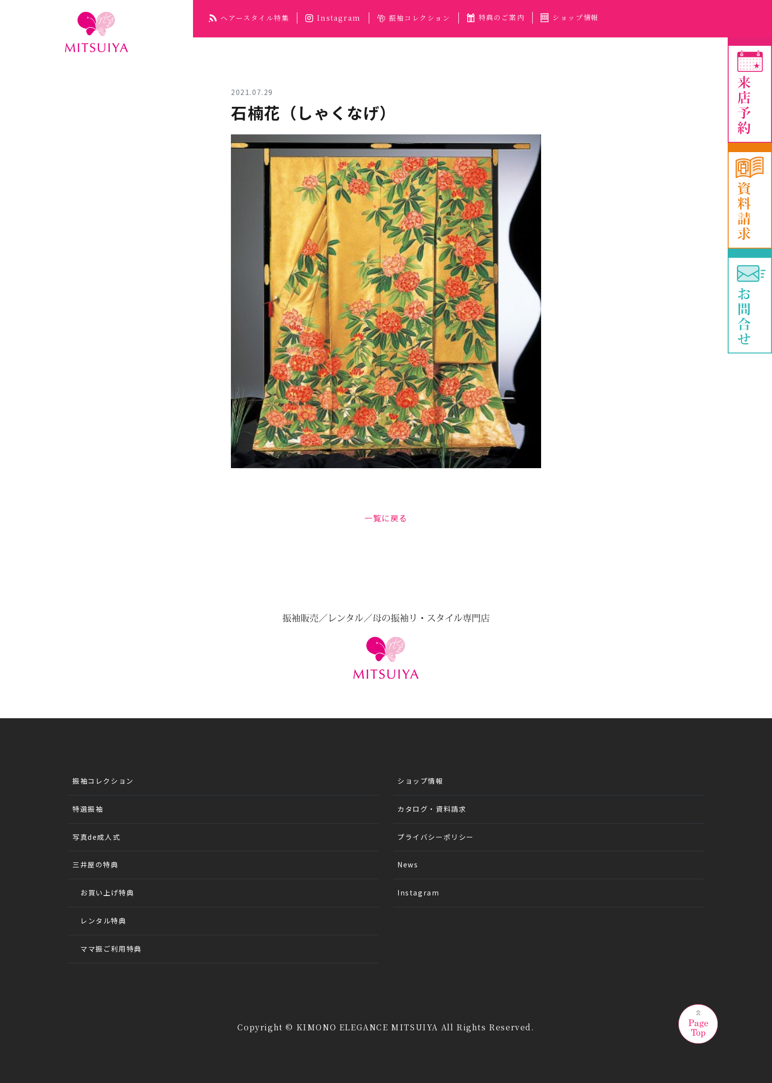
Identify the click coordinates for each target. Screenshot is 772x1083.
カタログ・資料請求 (431, 809)
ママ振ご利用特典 (111, 949)
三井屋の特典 (95, 864)
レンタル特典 (103, 920)
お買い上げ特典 (107, 892)
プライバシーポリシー (435, 837)
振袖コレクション (413, 18)
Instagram (332, 18)
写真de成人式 (96, 837)
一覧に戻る (386, 518)
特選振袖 (87, 809)
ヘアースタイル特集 (249, 18)
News (407, 864)
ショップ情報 (570, 17)
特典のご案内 (496, 17)
